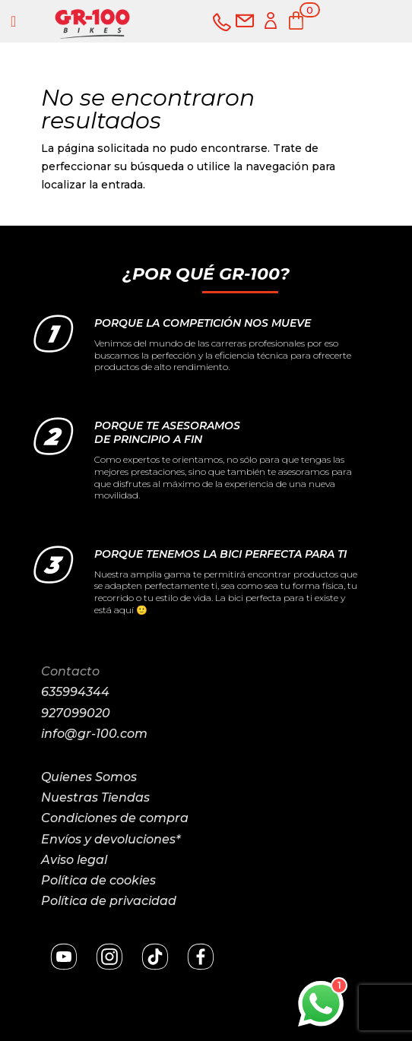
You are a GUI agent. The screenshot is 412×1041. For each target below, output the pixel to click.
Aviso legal (74, 860)
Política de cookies (98, 880)
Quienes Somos (89, 777)
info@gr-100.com (94, 733)
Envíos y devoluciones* (110, 839)
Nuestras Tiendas (95, 797)
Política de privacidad (108, 901)
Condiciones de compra (115, 818)
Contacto (70, 671)
